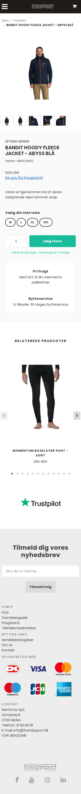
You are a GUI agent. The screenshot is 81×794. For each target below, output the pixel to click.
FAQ (5, 612)
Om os (7, 645)
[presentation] (4, 416)
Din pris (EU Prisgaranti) (24, 177)
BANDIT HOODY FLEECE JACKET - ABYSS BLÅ (39, 25)
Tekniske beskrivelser (19, 628)
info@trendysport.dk (30, 730)
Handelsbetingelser (18, 639)
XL (32, 222)
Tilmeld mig (40, 586)
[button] (12, 474)
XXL (46, 222)
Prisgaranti (10, 622)
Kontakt (8, 650)
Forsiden (20, 21)
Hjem (5, 21)
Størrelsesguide (15, 617)
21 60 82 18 (24, 725)
